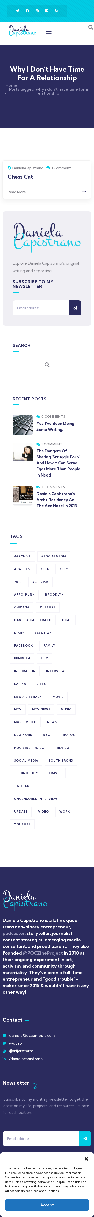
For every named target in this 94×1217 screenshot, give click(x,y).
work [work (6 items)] (64, 811)
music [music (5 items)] (66, 709)
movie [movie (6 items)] (58, 697)
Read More (17, 192)
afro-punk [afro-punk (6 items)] (24, 594)
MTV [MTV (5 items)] (18, 709)
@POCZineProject (43, 953)
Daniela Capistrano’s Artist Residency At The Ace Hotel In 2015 (56, 499)
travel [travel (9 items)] (55, 773)
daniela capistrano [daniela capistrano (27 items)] (33, 620)
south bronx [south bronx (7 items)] (61, 760)
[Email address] (41, 307)
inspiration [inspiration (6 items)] (25, 671)
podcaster (14, 933)
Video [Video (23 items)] (43, 811)
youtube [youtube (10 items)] (22, 824)
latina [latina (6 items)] (20, 684)
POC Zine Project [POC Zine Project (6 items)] (30, 748)
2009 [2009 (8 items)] (63, 569)
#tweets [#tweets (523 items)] (22, 569)
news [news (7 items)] (52, 722)
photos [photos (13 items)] (68, 735)
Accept (47, 1205)
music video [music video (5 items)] (25, 722)
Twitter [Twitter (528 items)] (21, 786)
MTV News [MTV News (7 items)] (41, 709)
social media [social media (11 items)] (26, 760)
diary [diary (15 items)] (19, 633)
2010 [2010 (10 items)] (18, 582)
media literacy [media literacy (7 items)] (28, 697)
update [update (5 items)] (21, 811)
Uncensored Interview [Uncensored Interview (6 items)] (35, 799)
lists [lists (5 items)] (41, 684)
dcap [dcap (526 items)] (67, 620)
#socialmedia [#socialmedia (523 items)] (53, 556)
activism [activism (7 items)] (40, 582)
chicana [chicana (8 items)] (21, 607)
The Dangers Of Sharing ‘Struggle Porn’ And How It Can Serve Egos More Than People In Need (58, 463)
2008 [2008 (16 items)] (44, 569)
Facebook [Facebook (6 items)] (23, 645)
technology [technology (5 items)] (26, 773)
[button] (86, 1158)
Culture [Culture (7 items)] (48, 607)
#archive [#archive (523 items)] (22, 556)
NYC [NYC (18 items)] (46, 735)
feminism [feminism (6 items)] (22, 658)
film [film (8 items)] (44, 658)
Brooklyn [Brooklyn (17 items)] (54, 594)
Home (11, 85)
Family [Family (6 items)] (49, 645)
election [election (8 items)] (43, 633)
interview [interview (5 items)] (55, 671)
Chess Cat (20, 176)
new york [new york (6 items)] (23, 735)
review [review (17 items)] (63, 748)
